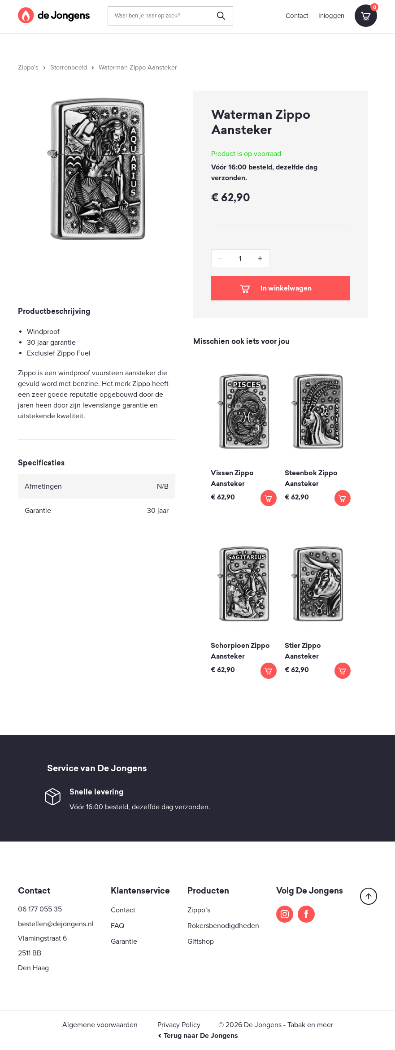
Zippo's (28, 67)
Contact (297, 16)
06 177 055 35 (40, 909)
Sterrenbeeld (68, 67)
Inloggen (331, 16)
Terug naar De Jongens (197, 1035)
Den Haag (33, 967)
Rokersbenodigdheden (223, 925)
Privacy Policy (178, 1024)
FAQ (117, 925)
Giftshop (200, 941)
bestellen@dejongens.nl (56, 924)
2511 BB (29, 953)
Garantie (124, 941)
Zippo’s (198, 910)
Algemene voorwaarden (100, 1024)
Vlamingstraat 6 (42, 938)
